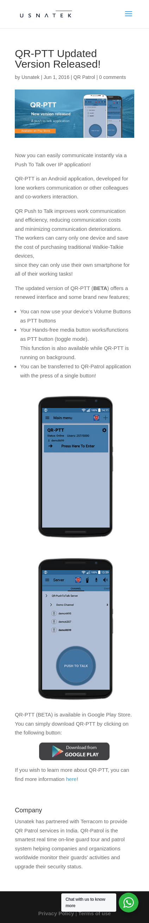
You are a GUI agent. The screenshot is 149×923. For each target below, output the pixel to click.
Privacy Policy (56, 913)
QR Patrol (84, 77)
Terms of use (94, 913)
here (71, 779)
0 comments (112, 77)
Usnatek (30, 77)
